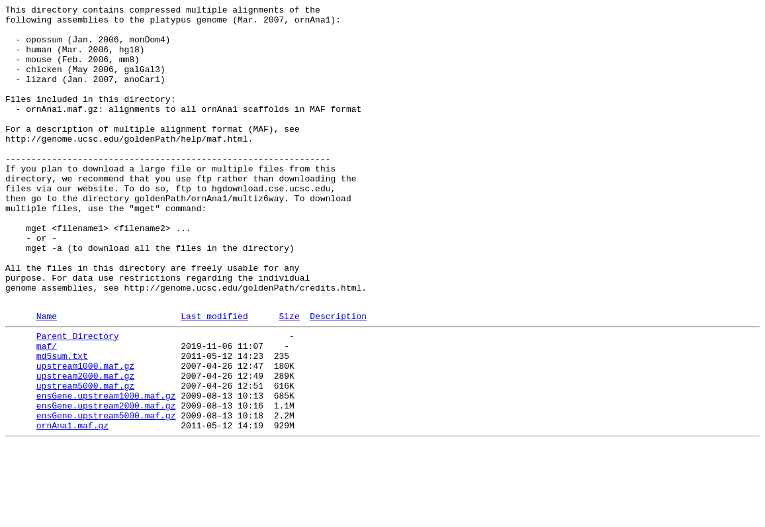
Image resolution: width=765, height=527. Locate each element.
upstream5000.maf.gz (85, 459)
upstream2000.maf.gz (85, 447)
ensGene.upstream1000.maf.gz (106, 471)
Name (46, 377)
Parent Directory (77, 399)
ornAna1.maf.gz (72, 506)
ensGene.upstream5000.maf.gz (106, 495)
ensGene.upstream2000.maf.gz (106, 483)
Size (289, 377)
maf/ (46, 411)
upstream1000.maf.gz (85, 435)
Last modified (214, 377)
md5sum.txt (62, 423)
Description (338, 377)
